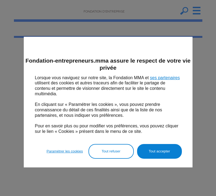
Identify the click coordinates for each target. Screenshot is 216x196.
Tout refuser (111, 151)
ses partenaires (165, 77)
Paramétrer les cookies (65, 151)
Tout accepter (159, 151)
